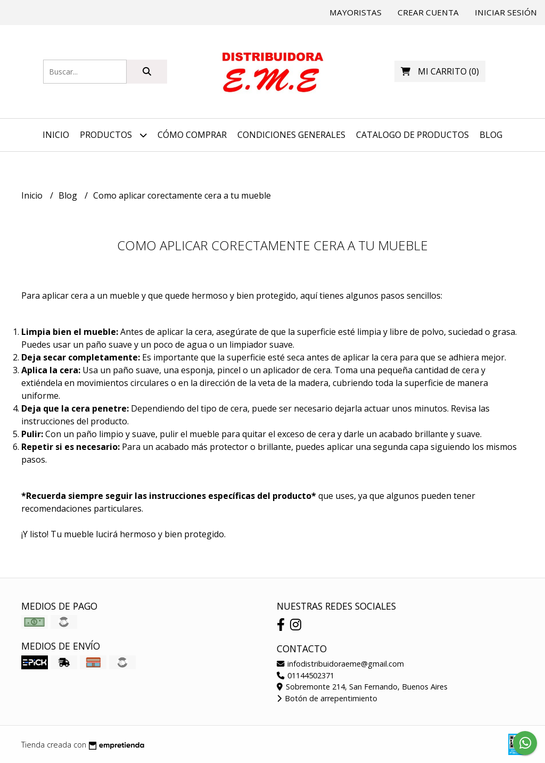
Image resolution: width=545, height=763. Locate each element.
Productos (113, 135)
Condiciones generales (291, 135)
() (440, 71)
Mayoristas (355, 12)
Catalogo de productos (412, 135)
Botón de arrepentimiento (327, 698)
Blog (491, 135)
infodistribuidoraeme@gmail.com (340, 664)
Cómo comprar (192, 135)
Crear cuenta (428, 12)
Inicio (56, 135)
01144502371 (305, 675)
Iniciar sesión (506, 12)
